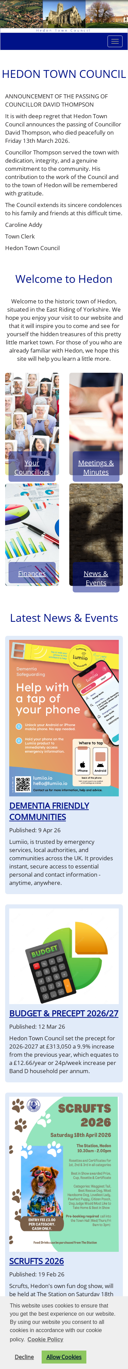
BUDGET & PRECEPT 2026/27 (63, 1013)
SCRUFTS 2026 (36, 1261)
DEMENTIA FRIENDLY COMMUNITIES (49, 811)
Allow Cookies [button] (64, 1357)
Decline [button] (24, 1357)
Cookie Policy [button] (45, 1339)
